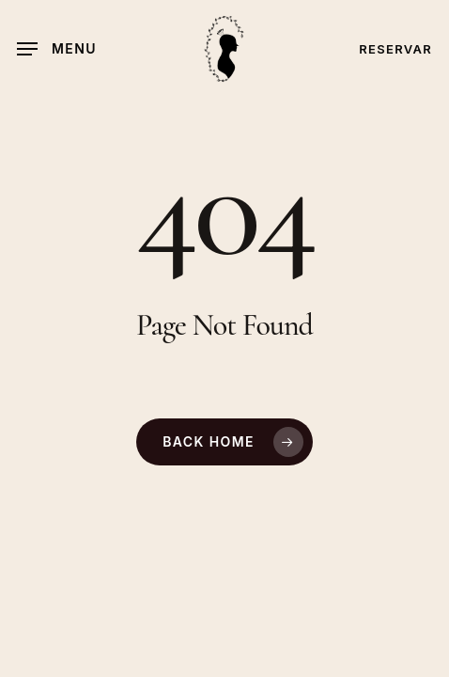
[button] (57, 48)
